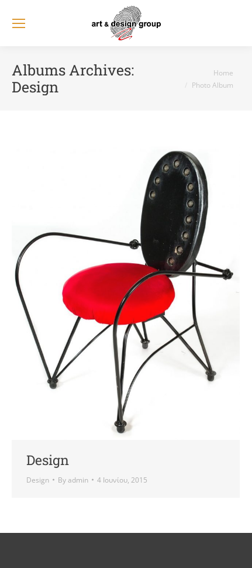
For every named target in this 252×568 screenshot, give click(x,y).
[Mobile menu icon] (19, 23)
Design (47, 460)
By (73, 480)
